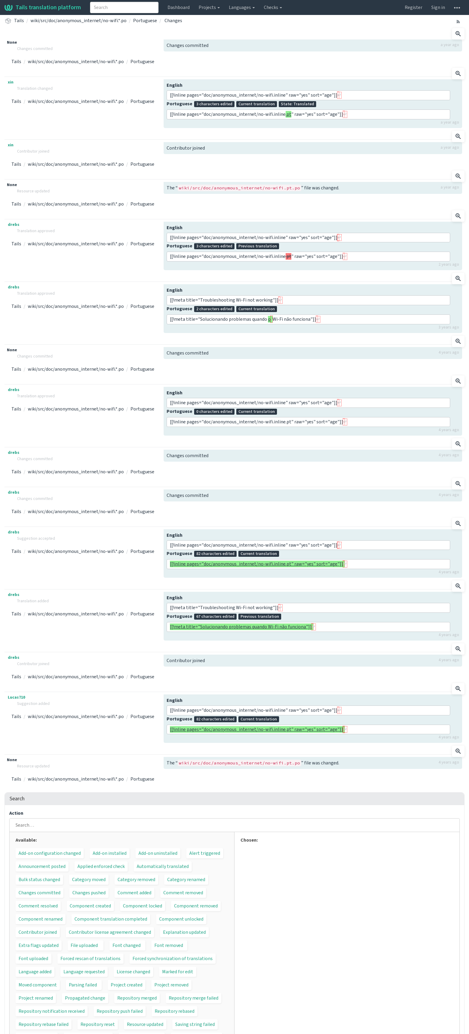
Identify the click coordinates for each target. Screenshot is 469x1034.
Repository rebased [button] (174, 1011)
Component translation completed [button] (110, 919)
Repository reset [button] (97, 1024)
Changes (173, 20)
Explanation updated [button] (184, 932)
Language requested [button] (84, 971)
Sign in (438, 7)
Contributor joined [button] (38, 932)
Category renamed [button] (186, 879)
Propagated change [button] (85, 998)
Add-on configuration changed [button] (50, 853)
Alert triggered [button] (204, 853)
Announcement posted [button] (42, 866)
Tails (19, 20)
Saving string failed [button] (195, 1024)
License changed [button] (133, 971)
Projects (209, 7)
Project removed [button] (171, 985)
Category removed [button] (136, 879)
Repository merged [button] (137, 998)
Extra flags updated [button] (39, 945)
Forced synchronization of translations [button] (173, 958)
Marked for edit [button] (177, 971)
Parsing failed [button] (83, 985)
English (174, 85)
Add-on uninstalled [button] (157, 853)
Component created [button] (90, 906)
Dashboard (179, 7)
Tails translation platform (42, 7)
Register (413, 7)
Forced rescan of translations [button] (90, 958)
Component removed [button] (196, 906)
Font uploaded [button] (33, 958)
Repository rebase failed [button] (43, 1024)
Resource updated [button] (145, 1024)
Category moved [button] (89, 879)
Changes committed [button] (39, 892)
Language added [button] (35, 971)
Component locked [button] (142, 906)
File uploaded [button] (84, 945)
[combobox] (124, 7)
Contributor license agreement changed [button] (110, 932)
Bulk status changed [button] (39, 879)
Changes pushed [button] (89, 892)
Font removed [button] (168, 945)
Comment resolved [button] (38, 906)
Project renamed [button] (36, 998)
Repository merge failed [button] (193, 998)
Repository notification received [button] (52, 1011)
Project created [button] (126, 985)
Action (16, 813)
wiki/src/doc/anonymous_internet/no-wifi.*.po (79, 20)
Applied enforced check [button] (101, 866)
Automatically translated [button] (163, 866)
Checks (273, 7)
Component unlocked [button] (181, 919)
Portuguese (145, 20)
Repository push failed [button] (120, 1011)
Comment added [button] (134, 892)
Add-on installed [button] (110, 853)
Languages (242, 7)
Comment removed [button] (183, 892)
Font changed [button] (126, 945)
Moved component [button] (38, 985)
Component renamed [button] (41, 919)
